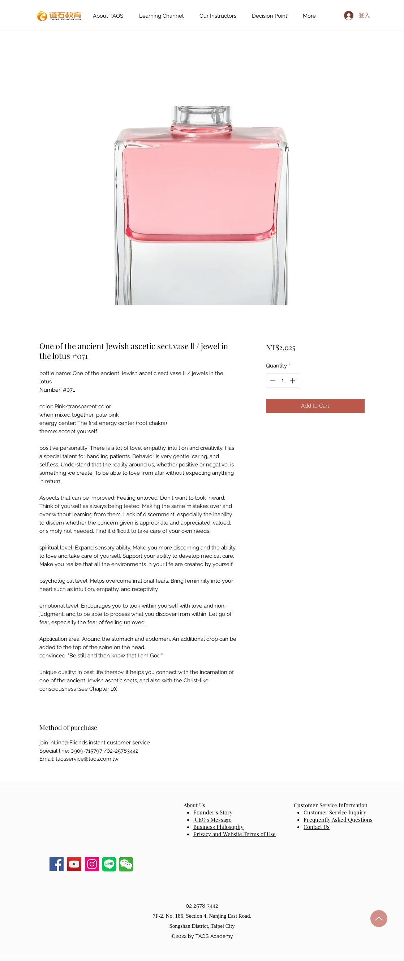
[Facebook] (57, 864)
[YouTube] (74, 864)
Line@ (61, 742)
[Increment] (293, 380)
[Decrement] (272, 380)
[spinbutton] (282, 380)
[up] (378, 918)
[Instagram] (92, 864)
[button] (126, 864)
